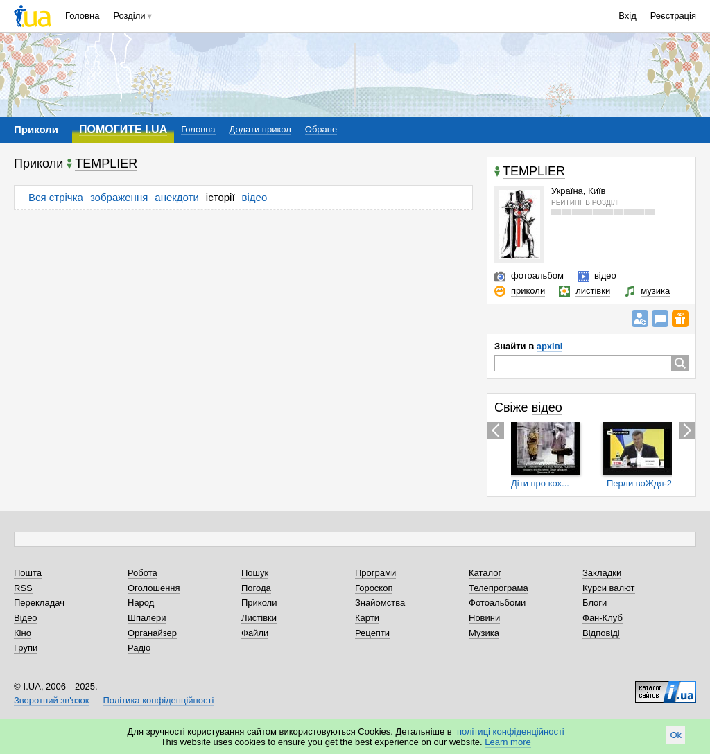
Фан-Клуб (602, 618)
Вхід (627, 15)
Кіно (22, 633)
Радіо (139, 647)
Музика (484, 633)
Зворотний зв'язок (51, 700)
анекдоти (177, 197)
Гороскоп (373, 588)
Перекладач (39, 602)
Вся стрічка (55, 197)
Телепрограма (498, 588)
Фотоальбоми (497, 602)
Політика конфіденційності (158, 700)
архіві (549, 346)
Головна (82, 15)
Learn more (507, 742)
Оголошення (154, 588)
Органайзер (152, 633)
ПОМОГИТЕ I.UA (123, 129)
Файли (254, 633)
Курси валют (608, 588)
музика (655, 291)
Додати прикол (260, 129)
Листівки (259, 618)
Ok (676, 735)
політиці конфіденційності (510, 731)
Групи (25, 647)
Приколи (259, 602)
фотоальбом (537, 275)
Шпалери (147, 618)
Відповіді (601, 633)
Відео (25, 618)
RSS (23, 588)
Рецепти (372, 633)
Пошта (28, 573)
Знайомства (380, 602)
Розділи (129, 15)
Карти (367, 618)
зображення (119, 197)
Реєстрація (673, 15)
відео (255, 197)
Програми (375, 573)
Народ (141, 602)
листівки (592, 291)
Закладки (601, 573)
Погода (256, 588)
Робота (142, 573)
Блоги (594, 602)
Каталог (485, 573)
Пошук (254, 573)
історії (220, 197)
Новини (484, 618)
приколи (528, 291)
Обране (321, 129)
